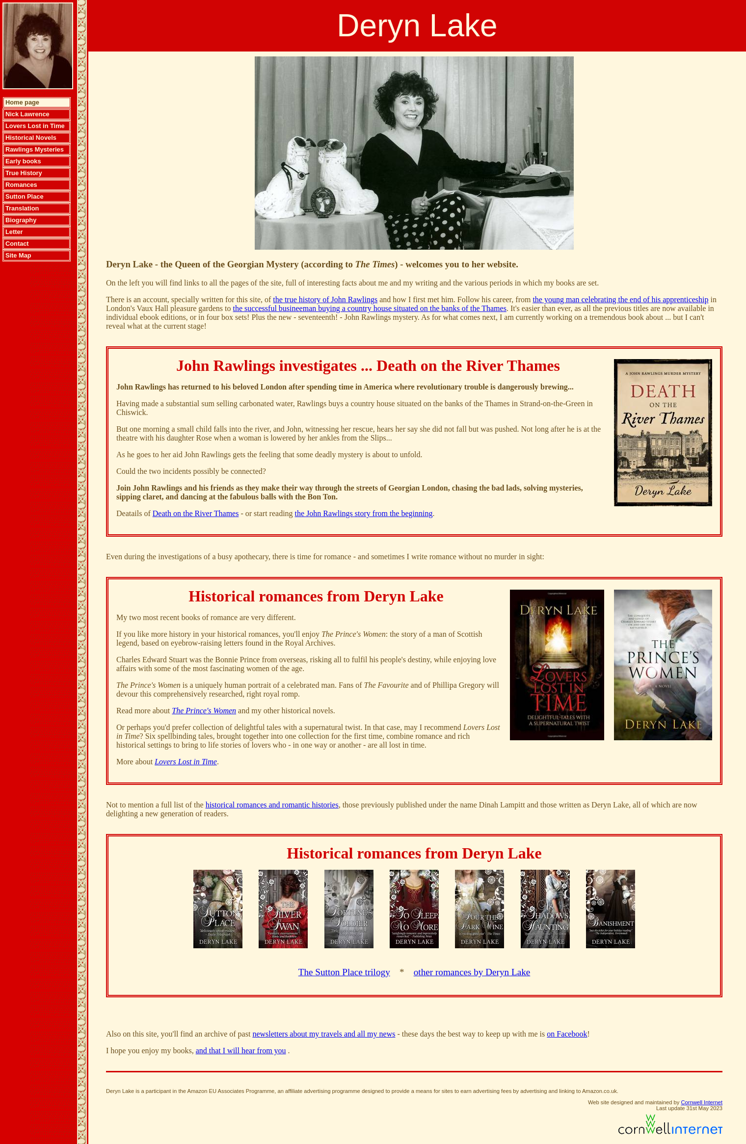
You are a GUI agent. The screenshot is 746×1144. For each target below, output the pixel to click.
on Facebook (567, 1034)
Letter (14, 231)
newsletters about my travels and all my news (323, 1034)
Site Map (18, 255)
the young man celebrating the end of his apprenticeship (620, 299)
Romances (21, 184)
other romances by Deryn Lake (472, 972)
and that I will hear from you (241, 1050)
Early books (23, 161)
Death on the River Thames (196, 513)
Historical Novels (30, 137)
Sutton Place (24, 196)
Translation (22, 208)
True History (23, 173)
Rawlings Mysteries (34, 149)
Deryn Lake (417, 25)
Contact (17, 243)
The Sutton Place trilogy (344, 972)
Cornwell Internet (701, 1102)
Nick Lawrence (27, 114)
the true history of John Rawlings (325, 299)
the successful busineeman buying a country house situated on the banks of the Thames (369, 308)
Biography (20, 220)
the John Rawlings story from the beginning (364, 513)
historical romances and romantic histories (272, 805)
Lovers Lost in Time (35, 126)
